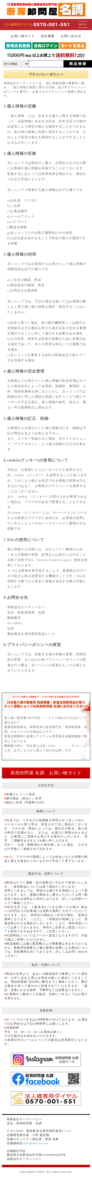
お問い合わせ (71, 36)
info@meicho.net (36, 1143)
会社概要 (48, 36)
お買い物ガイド (23, 36)
